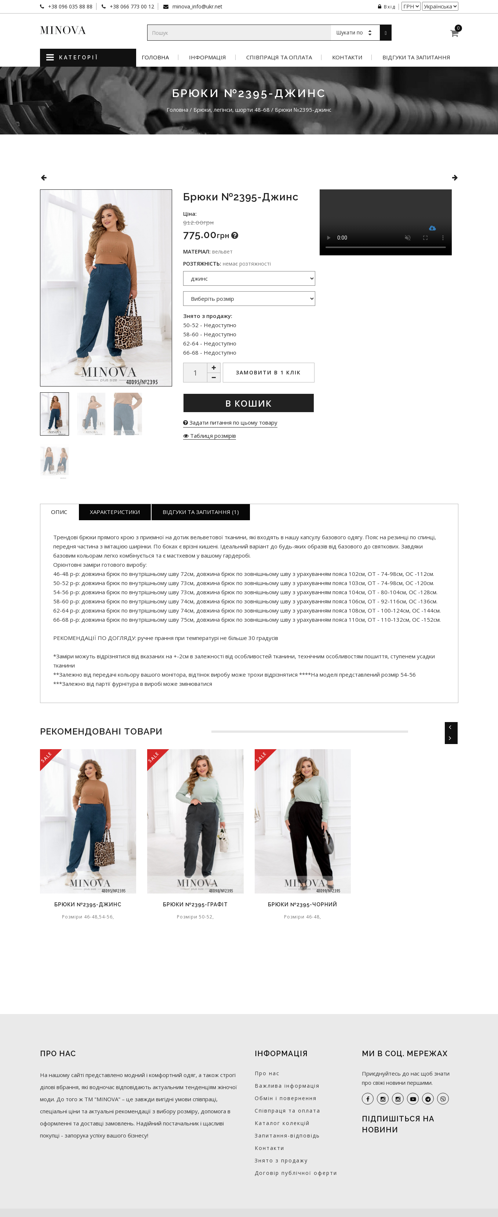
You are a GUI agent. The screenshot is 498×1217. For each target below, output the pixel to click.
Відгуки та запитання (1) (201, 511)
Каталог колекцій (282, 1123)
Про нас (267, 1073)
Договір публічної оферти (296, 1172)
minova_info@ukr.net (196, 6)
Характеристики (115, 511)
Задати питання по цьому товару (230, 422)
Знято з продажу (281, 1160)
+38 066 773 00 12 (131, 6)
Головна (155, 57)
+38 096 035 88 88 (69, 6)
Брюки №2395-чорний (302, 904)
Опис (59, 511)
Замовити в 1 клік (268, 372)
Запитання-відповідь (287, 1135)
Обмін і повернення (286, 1098)
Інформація (207, 57)
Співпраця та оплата (279, 57)
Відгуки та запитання (416, 57)
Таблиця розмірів (209, 435)
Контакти (347, 57)
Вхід (387, 7)
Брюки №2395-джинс (87, 904)
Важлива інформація (287, 1085)
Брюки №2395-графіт (195, 904)
